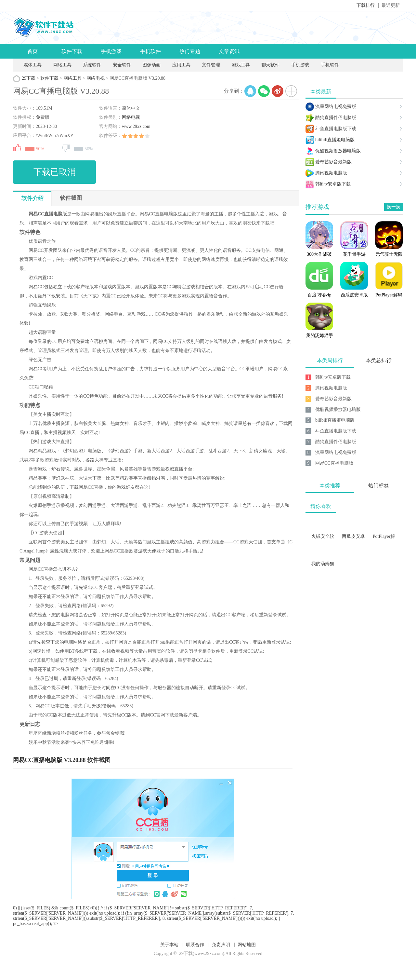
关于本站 (169, 944)
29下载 (28, 78)
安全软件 (122, 64)
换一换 (393, 206)
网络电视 (95, 78)
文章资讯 (229, 51)
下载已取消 (54, 172)
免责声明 (221, 944)
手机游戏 (111, 51)
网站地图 (247, 944)
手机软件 (150, 51)
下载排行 (366, 5)
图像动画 (151, 64)
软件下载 (71, 51)
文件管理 (211, 64)
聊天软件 (270, 64)
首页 (32, 51)
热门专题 (189, 51)
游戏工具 (241, 64)
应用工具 (181, 64)
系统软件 (92, 64)
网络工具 (62, 64)
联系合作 (195, 944)
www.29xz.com (136, 126)
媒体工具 (32, 64)
